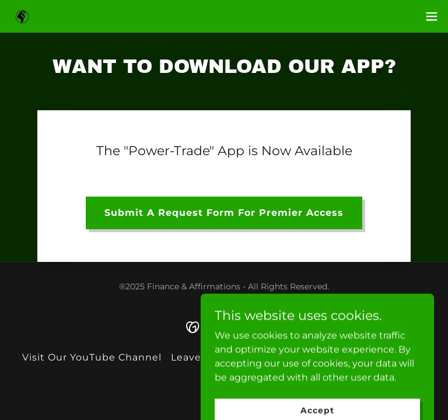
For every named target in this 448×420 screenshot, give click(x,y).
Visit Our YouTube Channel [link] (92, 357)
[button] (431, 16)
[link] (22, 16)
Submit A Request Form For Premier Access (224, 212)
